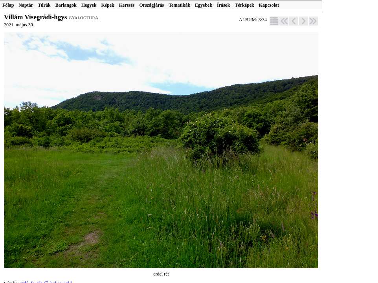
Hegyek (89, 5)
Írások (223, 5)
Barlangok (66, 5)
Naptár (25, 5)
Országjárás (151, 5)
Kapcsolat (269, 5)
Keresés (127, 5)
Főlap (8, 5)
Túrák (44, 5)
